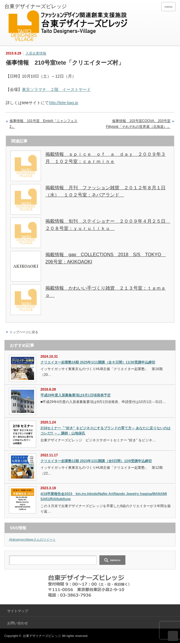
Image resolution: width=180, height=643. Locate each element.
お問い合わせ (17, 623)
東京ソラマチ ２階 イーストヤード (56, 89)
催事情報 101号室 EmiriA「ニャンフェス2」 (43, 124)
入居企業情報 (35, 53)
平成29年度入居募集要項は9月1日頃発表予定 (75, 395)
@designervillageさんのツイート (32, 539)
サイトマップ (17, 611)
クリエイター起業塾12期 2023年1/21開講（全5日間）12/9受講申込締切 (96, 461)
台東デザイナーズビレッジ (42, 636)
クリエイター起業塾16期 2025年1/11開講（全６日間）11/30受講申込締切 (97, 362)
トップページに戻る (24, 332)
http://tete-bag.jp (63, 102)
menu (168, 6)
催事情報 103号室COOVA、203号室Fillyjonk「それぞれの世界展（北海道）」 (138, 124)
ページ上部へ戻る (173, 636)
